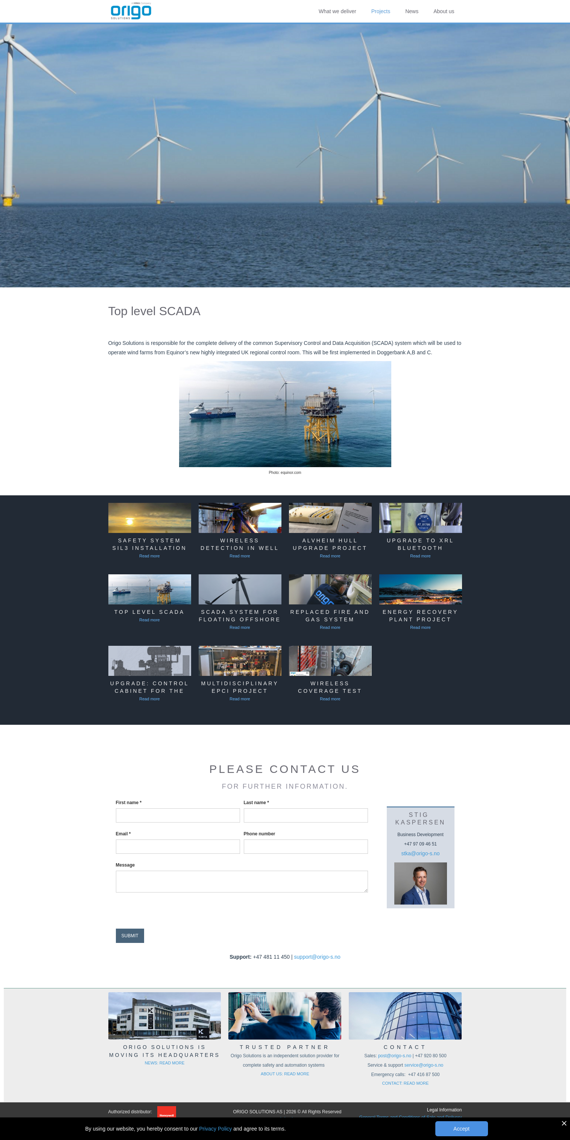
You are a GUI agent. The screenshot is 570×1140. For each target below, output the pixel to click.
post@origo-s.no (395, 1055)
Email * (123, 833)
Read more (149, 556)
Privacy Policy (215, 1129)
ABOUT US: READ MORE (285, 1074)
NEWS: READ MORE (165, 1063)
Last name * (256, 802)
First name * (129, 802)
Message (125, 865)
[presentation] (173, 911)
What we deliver (337, 11)
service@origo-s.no (424, 1065)
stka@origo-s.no (420, 853)
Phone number (259, 833)
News (411, 11)
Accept (461, 1129)
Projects (381, 11)
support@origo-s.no (317, 957)
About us (443, 11)
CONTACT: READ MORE (405, 1083)
